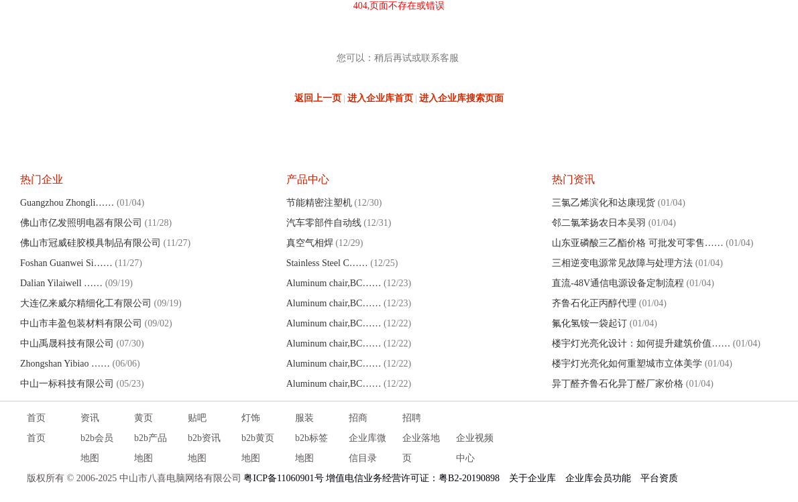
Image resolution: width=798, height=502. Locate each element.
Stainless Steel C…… (327, 263)
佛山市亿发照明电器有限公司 (81, 223)
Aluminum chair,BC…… (334, 283)
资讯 (89, 418)
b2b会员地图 (96, 448)
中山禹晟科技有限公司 (67, 343)
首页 (36, 418)
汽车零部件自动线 (323, 223)
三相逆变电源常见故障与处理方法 (622, 263)
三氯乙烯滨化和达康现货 (603, 203)
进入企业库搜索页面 (461, 98)
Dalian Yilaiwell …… (61, 283)
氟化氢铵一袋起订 (589, 323)
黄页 (143, 418)
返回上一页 (317, 98)
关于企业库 (532, 478)
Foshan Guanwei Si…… (66, 263)
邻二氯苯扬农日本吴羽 (599, 223)
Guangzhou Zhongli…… (67, 203)
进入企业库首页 (380, 98)
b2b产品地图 (150, 448)
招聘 (411, 418)
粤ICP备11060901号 (283, 478)
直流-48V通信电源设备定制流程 (618, 283)
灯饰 (250, 418)
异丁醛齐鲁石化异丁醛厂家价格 (617, 384)
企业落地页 (421, 448)
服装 (304, 418)
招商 (358, 418)
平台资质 (659, 478)
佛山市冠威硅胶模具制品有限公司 (90, 243)
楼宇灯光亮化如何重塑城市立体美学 (627, 364)
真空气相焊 (309, 243)
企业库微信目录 (367, 448)
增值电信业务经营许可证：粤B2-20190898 (413, 478)
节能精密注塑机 (319, 203)
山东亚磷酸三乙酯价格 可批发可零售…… (638, 243)
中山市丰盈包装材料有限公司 (81, 323)
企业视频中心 (475, 448)
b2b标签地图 (311, 448)
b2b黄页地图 (257, 448)
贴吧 (197, 418)
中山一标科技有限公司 (67, 384)
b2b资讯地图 (204, 448)
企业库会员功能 (598, 478)
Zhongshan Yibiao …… (65, 364)
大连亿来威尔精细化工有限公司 (86, 303)
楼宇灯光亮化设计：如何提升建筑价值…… (641, 343)
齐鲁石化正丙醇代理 (594, 303)
